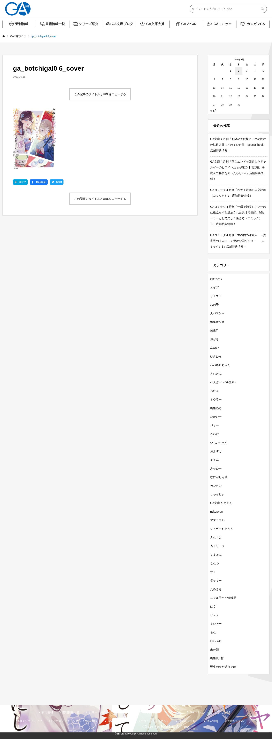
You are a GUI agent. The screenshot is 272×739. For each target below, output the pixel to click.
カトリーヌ (217, 546)
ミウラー (216, 399)
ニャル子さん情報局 (223, 597)
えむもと (216, 537)
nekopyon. (217, 511)
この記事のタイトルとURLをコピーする (100, 94)
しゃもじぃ (217, 494)
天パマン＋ (217, 313)
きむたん (216, 373)
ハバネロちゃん (220, 365)
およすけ (216, 451)
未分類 (214, 649)
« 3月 (213, 110)
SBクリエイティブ (30, 721)
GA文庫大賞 (155, 24)
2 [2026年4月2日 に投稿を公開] (238, 71)
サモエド (216, 296)
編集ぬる (216, 408)
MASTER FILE (188, 721)
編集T (214, 330)
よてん (214, 459)
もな (213, 632)
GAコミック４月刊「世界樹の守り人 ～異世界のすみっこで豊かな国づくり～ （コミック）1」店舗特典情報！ (238, 240)
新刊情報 (21, 24)
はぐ (213, 606)
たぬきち (216, 589)
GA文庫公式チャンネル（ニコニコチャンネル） (138, 721)
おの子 (214, 304)
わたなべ (216, 278)
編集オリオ (217, 322)
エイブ (214, 287)
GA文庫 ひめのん (221, 503)
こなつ (214, 563)
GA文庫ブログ (122, 24)
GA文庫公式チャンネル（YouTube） (74, 721)
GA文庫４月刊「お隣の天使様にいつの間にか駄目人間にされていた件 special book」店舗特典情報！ (238, 144)
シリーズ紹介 (88, 24)
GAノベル (188, 24)
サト (213, 572)
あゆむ (214, 347)
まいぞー (216, 623)
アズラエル (217, 520)
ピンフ (214, 615)
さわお (214, 434)
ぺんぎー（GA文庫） (223, 382)
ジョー (214, 425)
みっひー (216, 468)
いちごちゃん (218, 442)
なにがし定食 (218, 477)
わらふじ (216, 641)
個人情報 (212, 721)
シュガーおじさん (221, 528)
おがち (214, 339)
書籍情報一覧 (55, 24)
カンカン (216, 485)
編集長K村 (217, 658)
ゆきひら (216, 356)
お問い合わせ (236, 721)
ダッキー (216, 580)
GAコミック (222, 24)
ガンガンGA (256, 24)
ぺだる (214, 390)
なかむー (216, 416)
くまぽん (216, 554)
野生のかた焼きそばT (224, 666)
